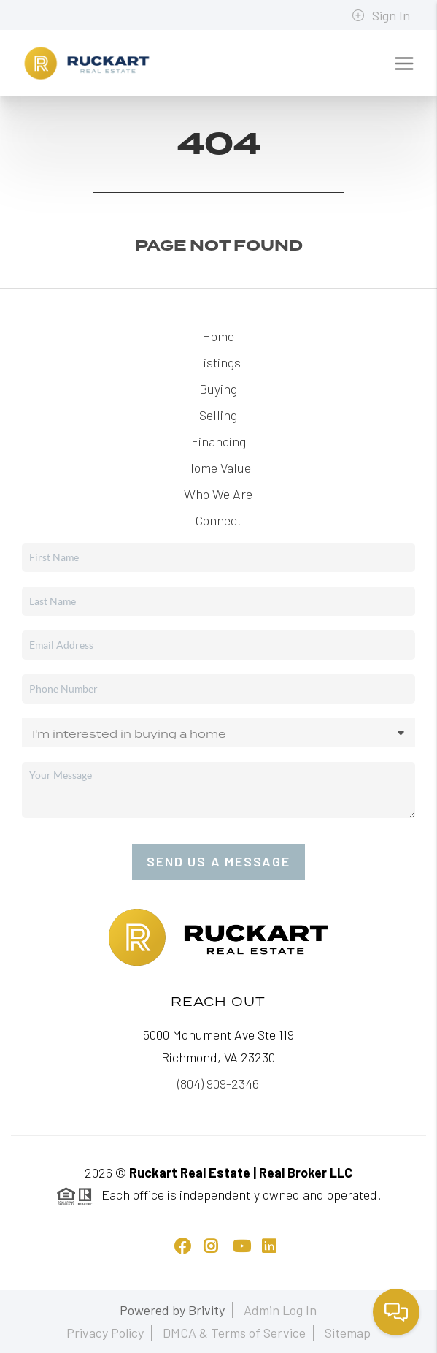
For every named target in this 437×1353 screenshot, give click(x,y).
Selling (218, 415)
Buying (218, 389)
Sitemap (348, 1333)
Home (218, 336)
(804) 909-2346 (218, 1083)
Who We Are (218, 494)
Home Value (218, 468)
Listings (218, 362)
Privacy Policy (105, 1333)
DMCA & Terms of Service (234, 1333)
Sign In (381, 15)
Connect (218, 520)
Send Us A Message (218, 861)
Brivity (206, 1310)
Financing (218, 441)
